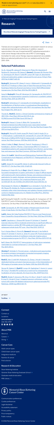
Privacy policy (6, 410)
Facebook (4, 324)
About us (4, 334)
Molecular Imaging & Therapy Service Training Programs (20, 18)
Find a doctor (6, 360)
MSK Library (5, 378)
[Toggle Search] (45, 11)
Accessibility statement (9, 407)
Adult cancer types (8, 348)
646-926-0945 (38, 3)
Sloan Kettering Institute (9, 369)
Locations (4, 316)
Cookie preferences (8, 401)
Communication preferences (11, 398)
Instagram (2, 324)
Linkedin (12, 324)
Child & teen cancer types (10, 351)
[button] (27, 32)
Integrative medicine (8, 354)
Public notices (6, 416)
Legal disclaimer (7, 404)
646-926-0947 (6, 322)
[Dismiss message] (51, 4)
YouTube (9, 324)
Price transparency (7, 413)
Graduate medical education (11, 375)
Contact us (5, 313)
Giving (3, 340)
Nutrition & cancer (7, 357)
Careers (4, 337)
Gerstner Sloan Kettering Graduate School (16, 372)
